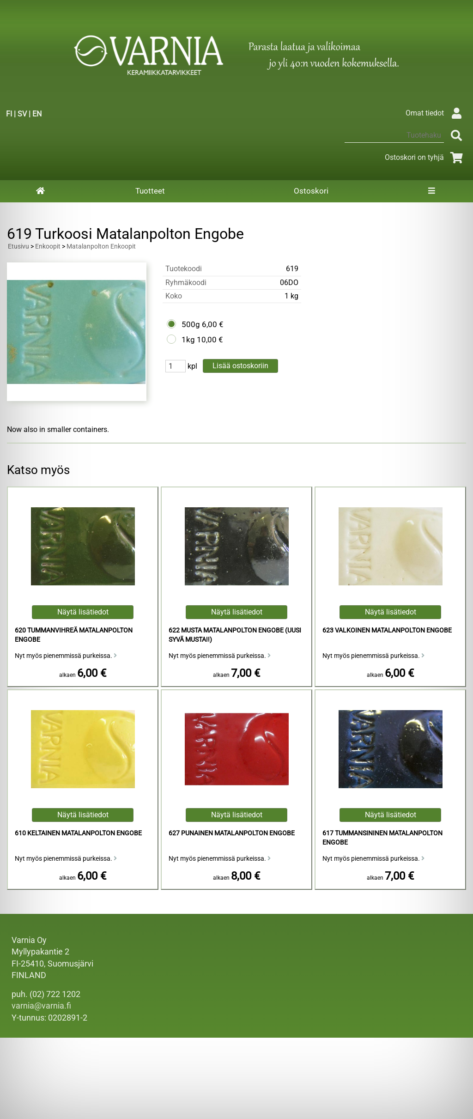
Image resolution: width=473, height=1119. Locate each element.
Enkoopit (48, 246)
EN (37, 113)
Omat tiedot (436, 113)
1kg (188, 339)
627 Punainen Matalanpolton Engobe (232, 833)
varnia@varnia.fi (41, 1005)
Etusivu (18, 246)
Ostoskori (311, 190)
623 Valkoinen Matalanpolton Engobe (387, 630)
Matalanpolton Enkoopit (101, 246)
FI (9, 113)
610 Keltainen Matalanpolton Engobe (78, 833)
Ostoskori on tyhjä (425, 157)
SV (22, 113)
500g (191, 324)
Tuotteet (150, 190)
